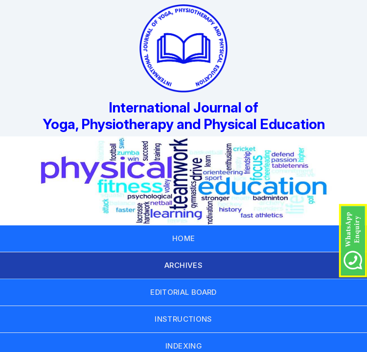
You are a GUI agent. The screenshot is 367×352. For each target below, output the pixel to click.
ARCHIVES (183, 265)
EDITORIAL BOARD (183, 292)
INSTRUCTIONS (183, 319)
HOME (183, 238)
